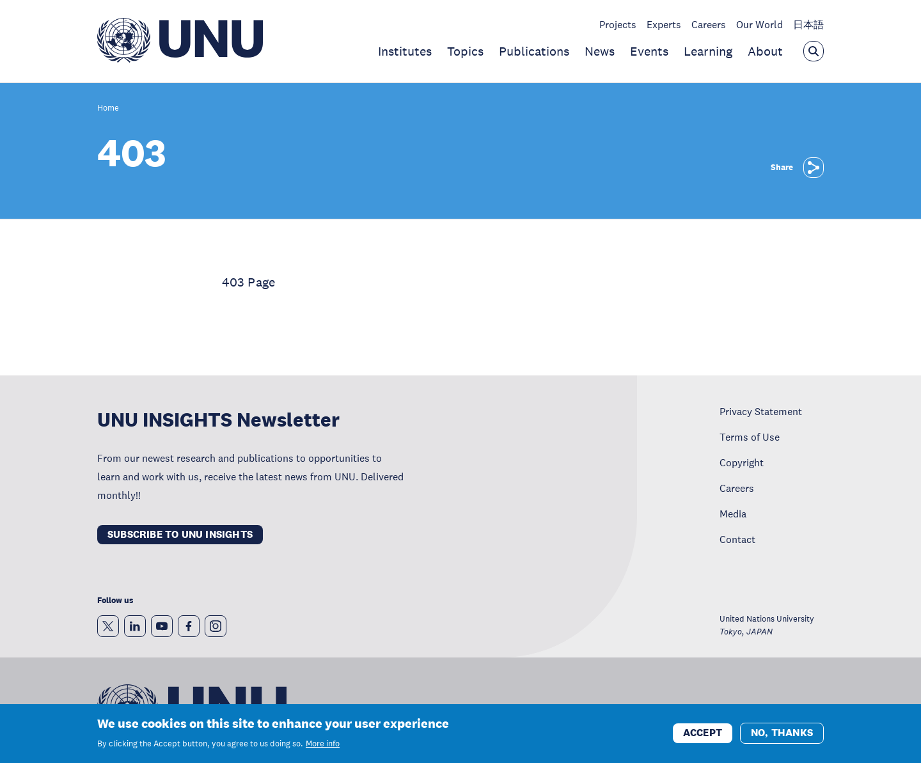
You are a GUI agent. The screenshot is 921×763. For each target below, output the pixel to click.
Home (108, 108)
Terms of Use (750, 436)
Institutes (405, 51)
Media (733, 513)
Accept (702, 734)
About (765, 51)
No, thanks (782, 734)
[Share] (813, 167)
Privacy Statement (761, 411)
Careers (708, 24)
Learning (708, 51)
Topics (465, 51)
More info (323, 745)
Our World (759, 24)
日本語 (808, 24)
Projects (617, 24)
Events (649, 51)
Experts (664, 24)
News (600, 51)
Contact (737, 539)
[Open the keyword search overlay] (813, 51)
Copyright (742, 462)
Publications (534, 51)
